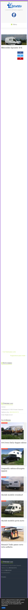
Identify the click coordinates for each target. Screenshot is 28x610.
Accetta (3, 607)
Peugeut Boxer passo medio (18, 355)
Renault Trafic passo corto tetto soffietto (12, 545)
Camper (3, 526)
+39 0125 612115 (14, 412)
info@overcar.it (7, 570)
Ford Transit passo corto (8, 352)
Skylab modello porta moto (12, 520)
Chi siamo (3, 577)
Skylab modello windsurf (12, 495)
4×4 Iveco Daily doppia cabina (13, 442)
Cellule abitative (4, 448)
